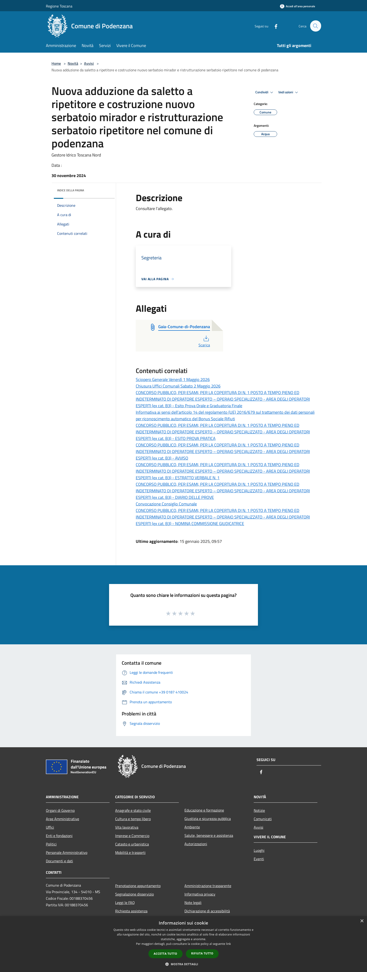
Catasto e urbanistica (132, 844)
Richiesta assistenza (131, 911)
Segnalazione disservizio (134, 894)
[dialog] (183, 944)
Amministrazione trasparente (207, 886)
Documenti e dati (59, 861)
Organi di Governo (60, 810)
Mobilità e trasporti (130, 852)
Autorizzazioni (195, 844)
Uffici (50, 827)
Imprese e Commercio (132, 835)
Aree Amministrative (62, 819)
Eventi (259, 859)
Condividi (265, 92)
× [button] (361, 921)
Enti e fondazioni (59, 835)
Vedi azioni (288, 92)
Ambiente (192, 827)
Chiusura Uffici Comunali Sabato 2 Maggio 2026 (178, 386)
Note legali (193, 902)
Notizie (259, 810)
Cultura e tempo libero (133, 819)
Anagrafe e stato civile (133, 810)
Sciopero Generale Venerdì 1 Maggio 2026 (173, 379)
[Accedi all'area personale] (297, 6)
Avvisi (89, 63)
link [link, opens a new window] (228, 944)
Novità (73, 63)
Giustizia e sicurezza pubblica (207, 818)
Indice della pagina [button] (70, 190)
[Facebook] (274, 26)
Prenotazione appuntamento (138, 886)
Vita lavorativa (126, 827)
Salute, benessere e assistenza (208, 835)
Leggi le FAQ (125, 902)
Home (56, 63)
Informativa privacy (199, 894)
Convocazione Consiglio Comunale (166, 504)
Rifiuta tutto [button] (202, 953)
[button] (183, 964)
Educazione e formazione (204, 810)
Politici (51, 844)
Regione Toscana (59, 6)
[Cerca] (315, 26)
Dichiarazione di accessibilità (207, 911)
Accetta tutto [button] (165, 954)
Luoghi (259, 850)
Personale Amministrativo (66, 852)
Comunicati (263, 819)
